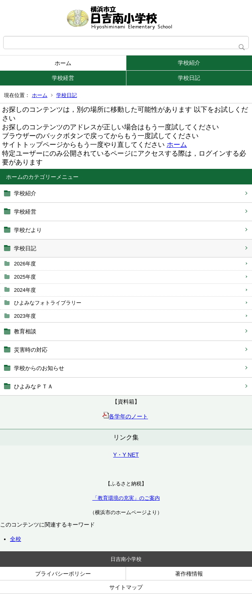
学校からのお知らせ (39, 368)
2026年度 (25, 264)
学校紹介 (189, 62)
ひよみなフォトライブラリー (47, 303)
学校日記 (189, 78)
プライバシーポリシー (63, 573)
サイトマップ (126, 587)
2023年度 (25, 316)
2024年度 (25, 290)
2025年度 (25, 277)
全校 (15, 539)
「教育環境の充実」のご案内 (126, 498)
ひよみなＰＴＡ (33, 386)
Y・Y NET (126, 454)
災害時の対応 (30, 349)
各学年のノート (125, 416)
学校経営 (63, 78)
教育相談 (25, 331)
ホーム (63, 63)
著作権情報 (189, 573)
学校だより (28, 230)
